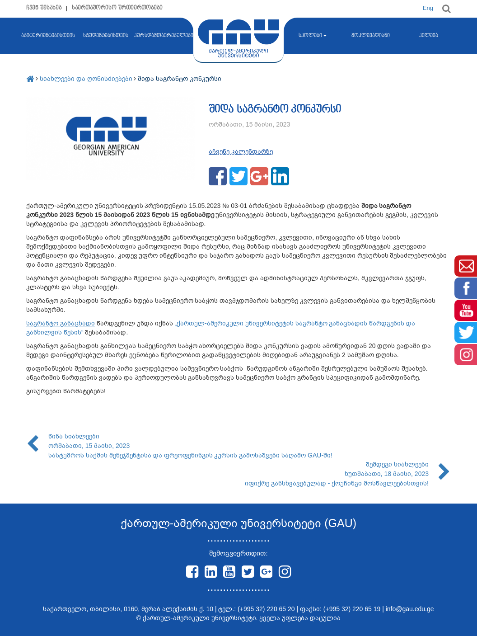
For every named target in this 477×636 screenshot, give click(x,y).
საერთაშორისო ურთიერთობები (117, 8)
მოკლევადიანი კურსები (370, 54)
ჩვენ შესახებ (43, 8)
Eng (428, 8)
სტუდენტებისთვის (105, 36)
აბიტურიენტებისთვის (48, 54)
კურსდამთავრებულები (163, 36)
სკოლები (313, 36)
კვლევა (428, 36)
